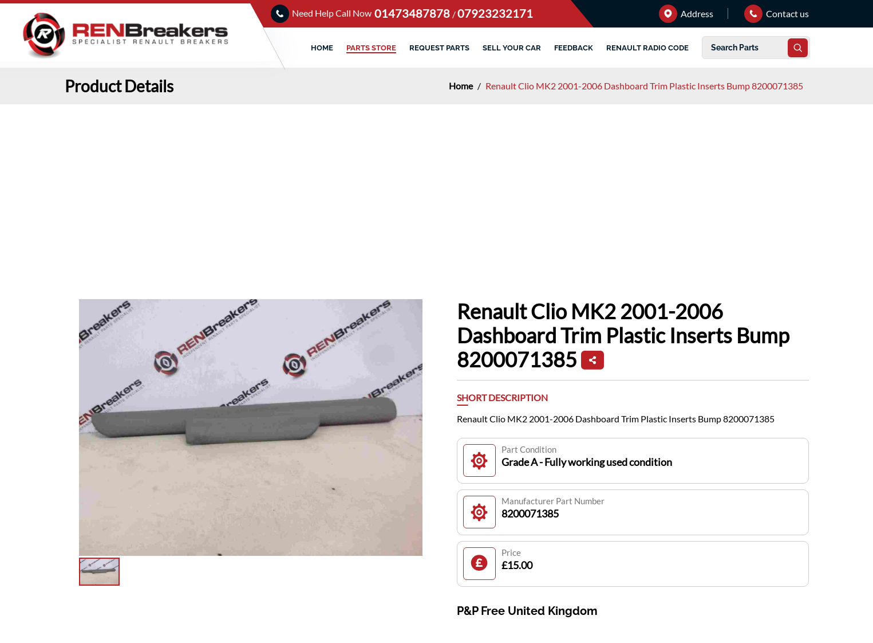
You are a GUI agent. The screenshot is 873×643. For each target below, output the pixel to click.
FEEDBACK (573, 48)
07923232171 (495, 13)
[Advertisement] (436, 190)
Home (462, 85)
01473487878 (413, 13)
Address (686, 13)
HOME (322, 48)
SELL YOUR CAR (512, 48)
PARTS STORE (371, 48)
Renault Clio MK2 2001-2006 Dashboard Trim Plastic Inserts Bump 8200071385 (644, 85)
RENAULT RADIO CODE (647, 48)
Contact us (776, 13)
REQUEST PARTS (439, 48)
